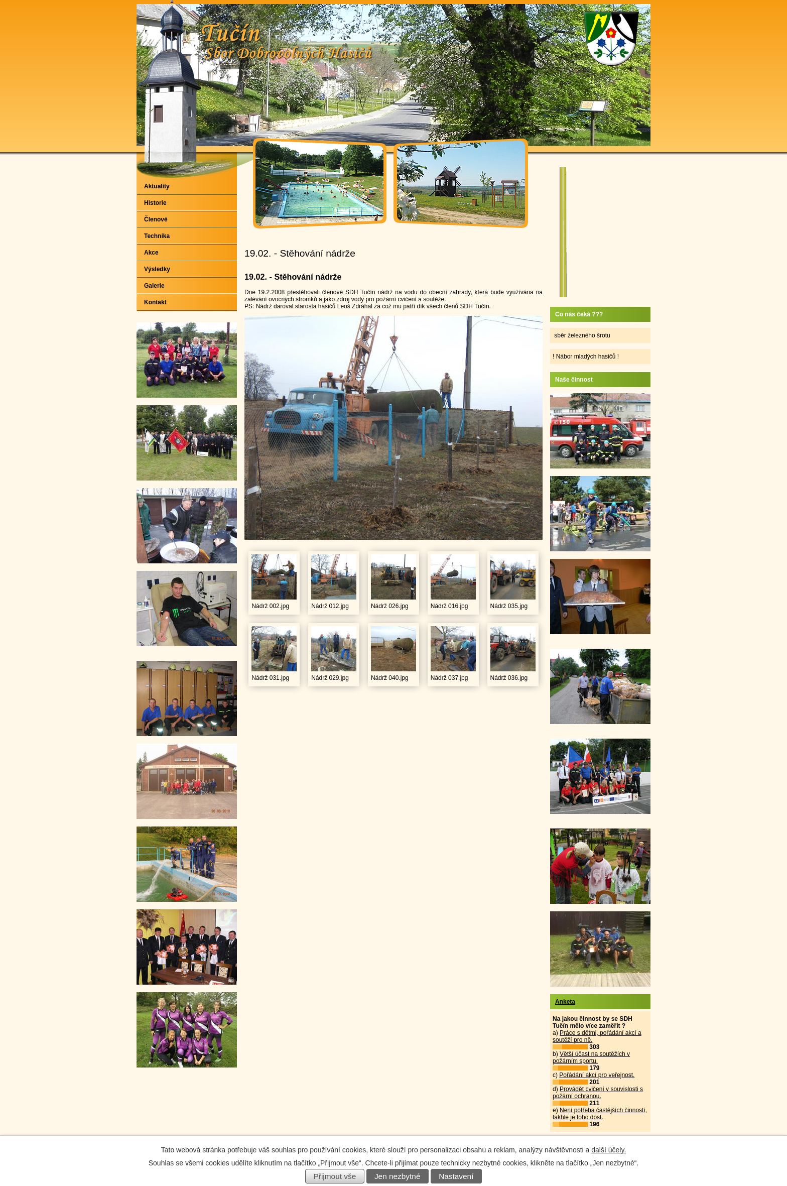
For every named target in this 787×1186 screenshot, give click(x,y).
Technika (157, 236)
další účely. (608, 1150)
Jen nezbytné (397, 1176)
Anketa (565, 1001)
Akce (151, 252)
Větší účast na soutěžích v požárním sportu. (591, 1057)
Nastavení (456, 1176)
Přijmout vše (335, 1176)
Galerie (154, 285)
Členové (156, 219)
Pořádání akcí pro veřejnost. (596, 1075)
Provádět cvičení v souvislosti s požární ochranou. (598, 1093)
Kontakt (155, 302)
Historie (155, 202)
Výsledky (157, 269)
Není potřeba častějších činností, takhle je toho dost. (600, 1114)
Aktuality (157, 186)
